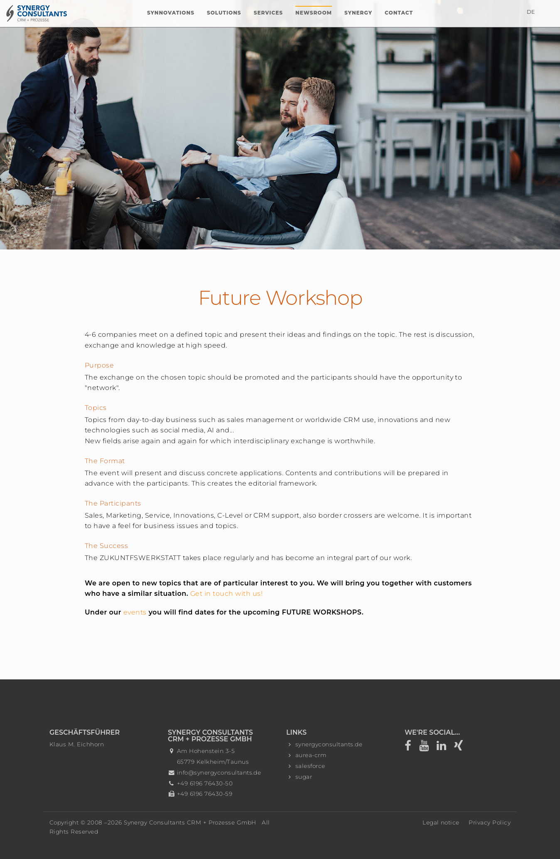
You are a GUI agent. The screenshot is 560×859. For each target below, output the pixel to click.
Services (268, 13)
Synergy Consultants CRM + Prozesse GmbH (190, 822)
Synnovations (170, 13)
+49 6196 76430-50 (205, 783)
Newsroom (313, 13)
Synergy (358, 13)
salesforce (310, 766)
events (135, 612)
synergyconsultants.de (328, 744)
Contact (399, 13)
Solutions (224, 13)
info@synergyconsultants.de (219, 772)
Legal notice (440, 822)
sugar (303, 776)
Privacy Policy (490, 822)
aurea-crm (310, 755)
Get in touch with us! (226, 593)
